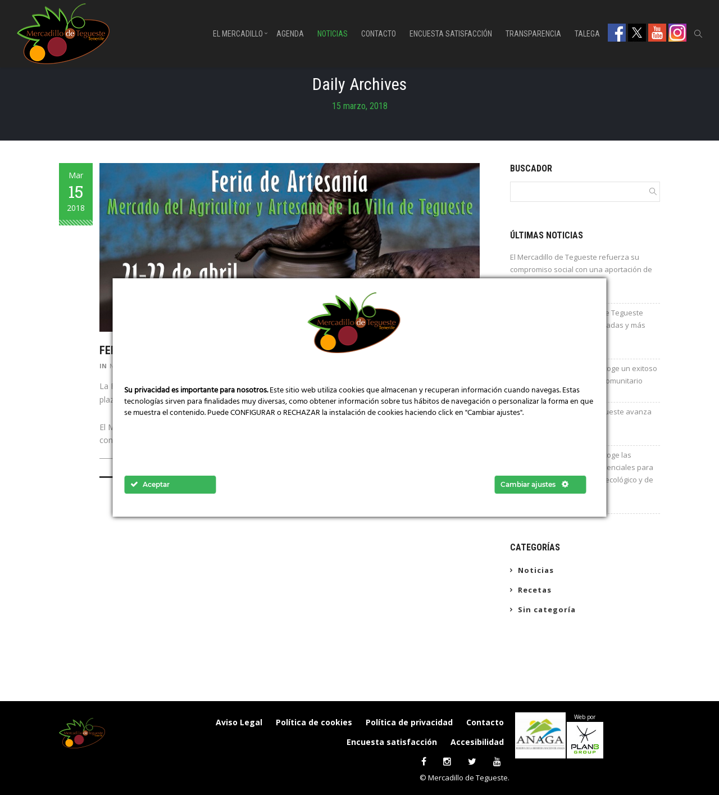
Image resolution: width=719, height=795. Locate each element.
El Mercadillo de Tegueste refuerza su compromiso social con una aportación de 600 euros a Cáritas (581, 269)
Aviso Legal (239, 722)
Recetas (535, 590)
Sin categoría (547, 609)
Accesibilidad (477, 742)
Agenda (290, 33)
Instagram (677, 33)
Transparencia (533, 33)
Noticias (332, 33)
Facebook (617, 33)
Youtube (657, 33)
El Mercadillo (238, 33)
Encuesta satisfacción (450, 33)
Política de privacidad (409, 722)
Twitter (637, 33)
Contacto (378, 33)
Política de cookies (314, 722)
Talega (587, 33)
